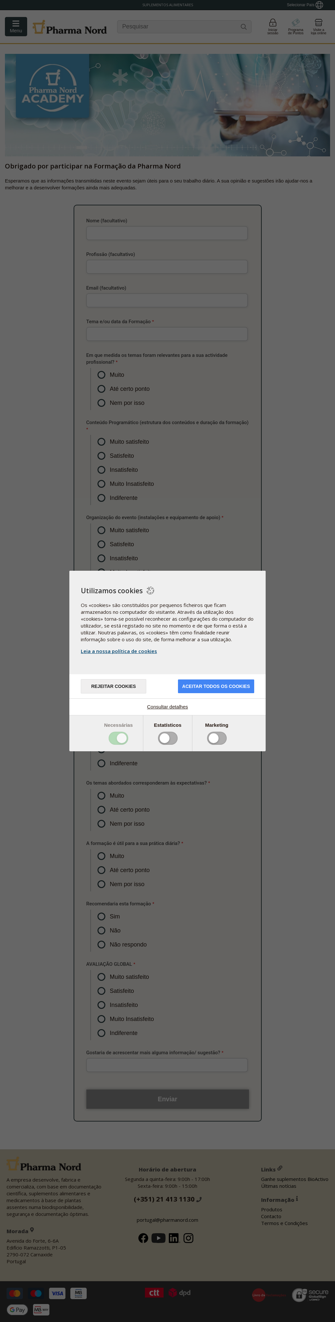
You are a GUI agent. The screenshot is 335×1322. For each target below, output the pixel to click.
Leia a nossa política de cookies (119, 651)
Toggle (118, 738)
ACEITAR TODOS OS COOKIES (216, 686)
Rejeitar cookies (113, 686)
